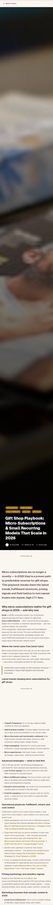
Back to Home (9, 3)
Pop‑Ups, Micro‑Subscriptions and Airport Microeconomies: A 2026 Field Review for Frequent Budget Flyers (25, 841)
